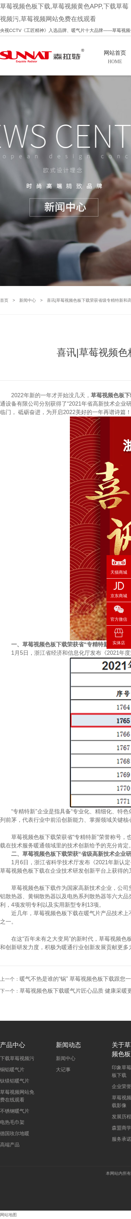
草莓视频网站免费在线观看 (17, 1096)
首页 (4, 300)
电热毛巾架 (12, 1122)
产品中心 (12, 1044)
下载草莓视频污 (17, 1058)
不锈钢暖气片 (14, 1111)
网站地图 (8, 1214)
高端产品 (10, 1144)
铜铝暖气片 (12, 1069)
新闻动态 (68, 1044)
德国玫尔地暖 (14, 1133)
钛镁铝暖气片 (14, 1081)
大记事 (63, 1069)
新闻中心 (27, 300)
